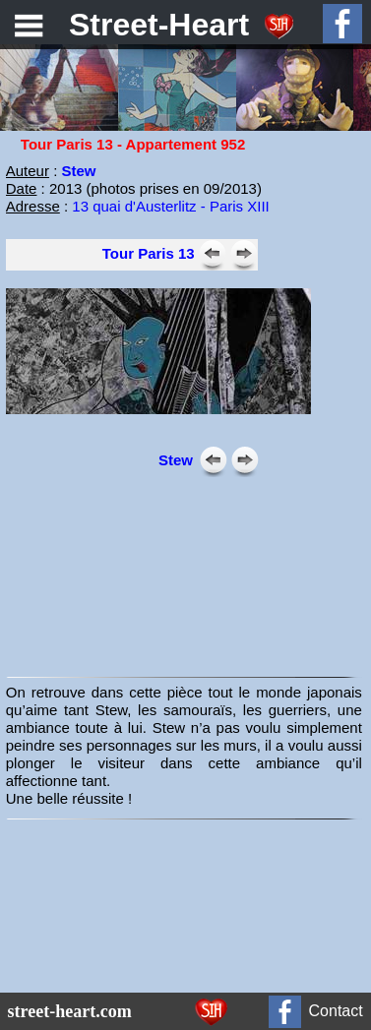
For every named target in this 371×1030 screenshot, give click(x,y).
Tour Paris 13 (148, 253)
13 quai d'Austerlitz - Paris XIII (170, 206)
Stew (175, 460)
